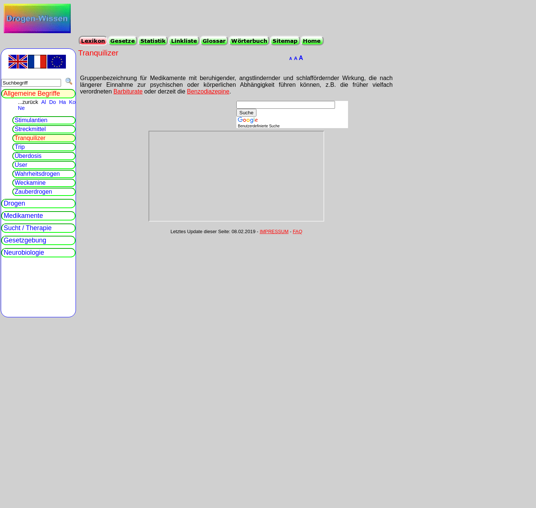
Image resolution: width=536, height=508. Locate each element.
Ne (21, 108)
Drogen (14, 203)
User (21, 165)
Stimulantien (31, 120)
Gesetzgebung (25, 240)
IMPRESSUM (274, 231)
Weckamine (30, 183)
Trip (20, 147)
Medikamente (23, 215)
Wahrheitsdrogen (37, 174)
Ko (72, 102)
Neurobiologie (24, 252)
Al (43, 102)
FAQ (298, 231)
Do (52, 102)
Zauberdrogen (33, 191)
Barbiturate (128, 91)
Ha (62, 102)
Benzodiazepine (208, 91)
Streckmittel (30, 129)
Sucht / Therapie (28, 228)
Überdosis (28, 156)
